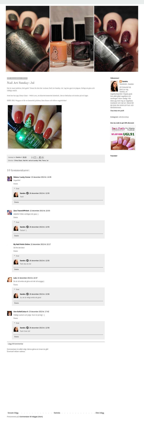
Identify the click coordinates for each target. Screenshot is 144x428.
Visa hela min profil (117, 111)
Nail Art (25, 160)
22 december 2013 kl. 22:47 (27, 278)
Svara (15, 184)
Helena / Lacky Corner (21, 177)
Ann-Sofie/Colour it (20, 312)
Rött (40, 160)
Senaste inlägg (13, 413)
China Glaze (18, 160)
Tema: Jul (45, 160)
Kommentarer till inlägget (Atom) (31, 417)
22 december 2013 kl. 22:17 (41, 244)
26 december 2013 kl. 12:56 (39, 294)
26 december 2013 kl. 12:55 (39, 193)
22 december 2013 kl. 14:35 (41, 177)
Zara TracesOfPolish (21, 211)
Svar (17, 189)
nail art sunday (33, 160)
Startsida (57, 413)
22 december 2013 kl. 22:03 (40, 211)
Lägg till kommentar (15, 344)
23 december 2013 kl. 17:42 (39, 312)
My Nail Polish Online (21, 244)
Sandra (22, 193)
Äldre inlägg (100, 413)
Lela (15, 278)
